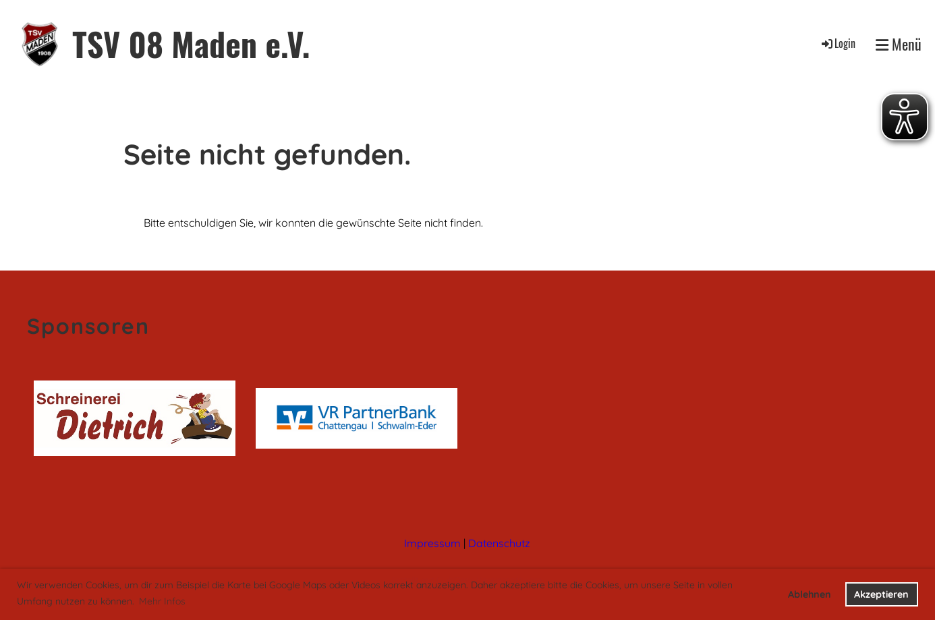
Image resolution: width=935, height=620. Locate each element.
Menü (899, 44)
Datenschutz (499, 543)
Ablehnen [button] (809, 594)
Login (837, 43)
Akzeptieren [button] (881, 594)
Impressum (432, 543)
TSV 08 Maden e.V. (191, 43)
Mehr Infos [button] (162, 601)
